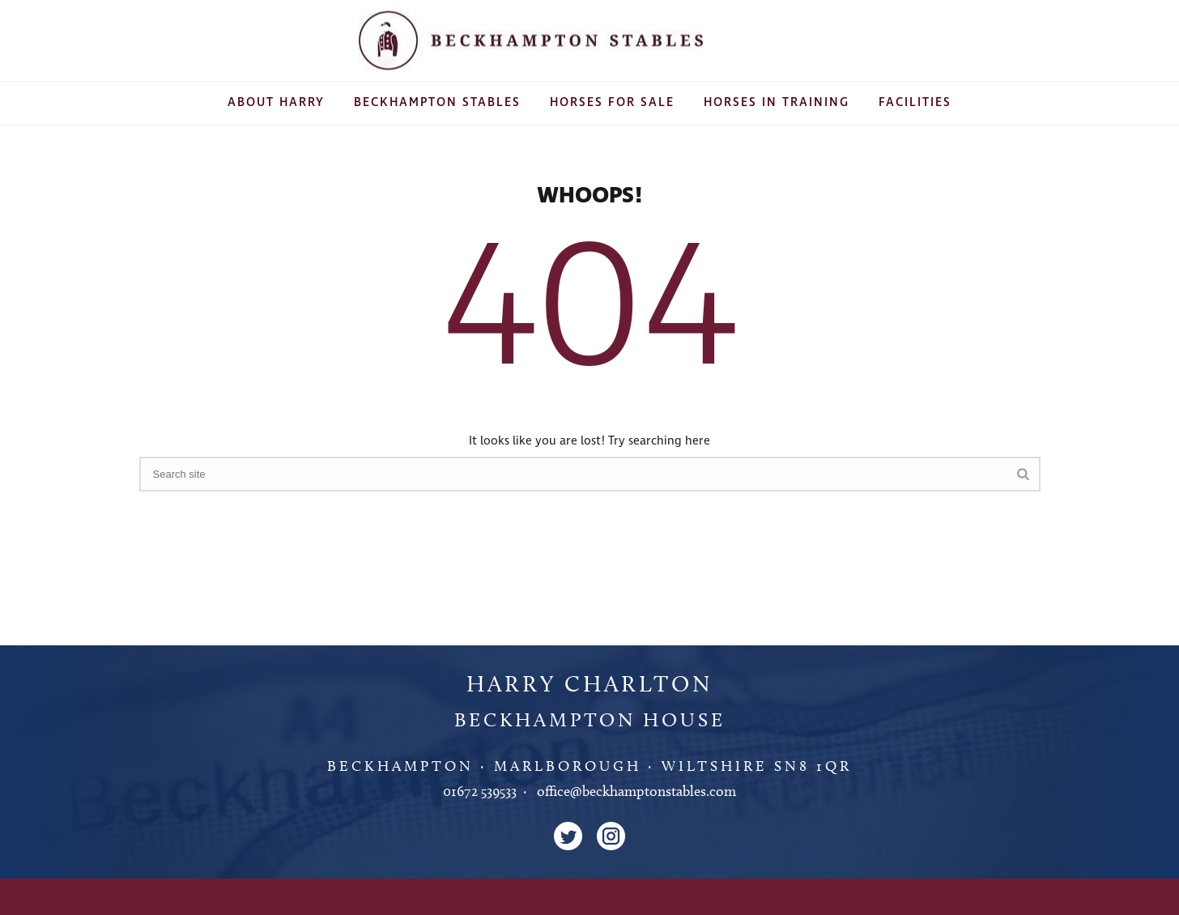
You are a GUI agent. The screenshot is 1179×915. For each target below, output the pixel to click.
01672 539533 (480, 791)
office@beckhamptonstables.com (636, 791)
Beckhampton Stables (437, 102)
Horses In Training (776, 102)
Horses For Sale (612, 102)
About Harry (276, 102)
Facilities (915, 102)
